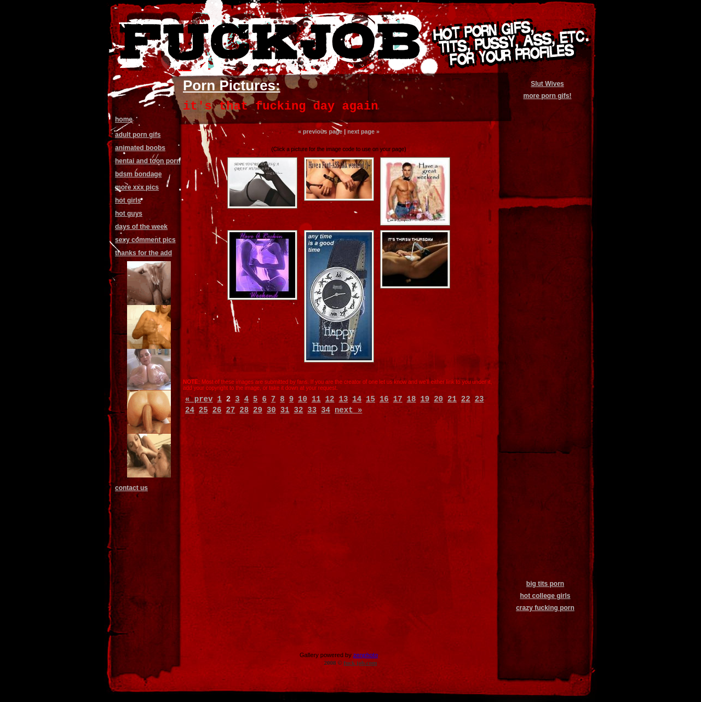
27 (230, 410)
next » (348, 410)
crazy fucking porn (545, 608)
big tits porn (545, 584)
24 (189, 410)
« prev (198, 399)
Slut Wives (547, 84)
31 (285, 410)
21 (452, 399)
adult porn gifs (137, 135)
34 (325, 410)
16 (384, 399)
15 (370, 399)
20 (438, 399)
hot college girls (545, 596)
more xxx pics (137, 187)
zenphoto (365, 655)
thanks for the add (143, 253)
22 (465, 399)
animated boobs (140, 148)
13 (343, 399)
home (124, 119)
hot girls (128, 200)
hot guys (128, 213)
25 (203, 410)
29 (257, 410)
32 (298, 410)
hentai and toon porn (147, 161)
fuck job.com (360, 662)
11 (316, 399)
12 (330, 399)
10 (302, 399)
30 (271, 410)
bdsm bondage (138, 174)
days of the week (141, 227)
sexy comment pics (145, 240)
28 (244, 410)
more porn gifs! (547, 96)
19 (424, 399)
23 (479, 399)
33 (312, 410)
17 (398, 399)
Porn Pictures (229, 85)
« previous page (320, 131)
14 (356, 399)
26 (217, 410)
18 (411, 399)
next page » (363, 131)
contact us (131, 488)
